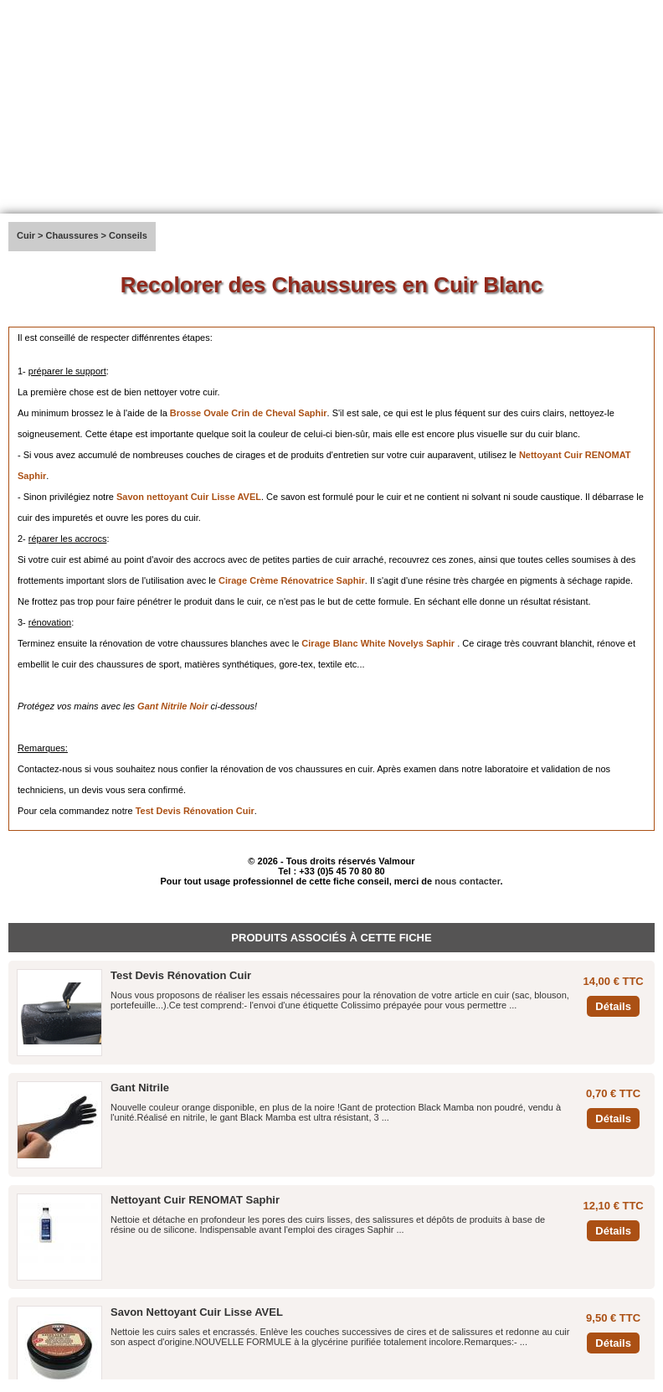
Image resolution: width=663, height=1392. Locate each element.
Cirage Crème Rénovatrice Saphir (291, 580)
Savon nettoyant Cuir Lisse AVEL (188, 497)
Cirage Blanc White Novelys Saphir (378, 643)
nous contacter (467, 881)
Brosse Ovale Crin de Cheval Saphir (248, 413)
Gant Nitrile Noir (172, 706)
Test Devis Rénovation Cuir (195, 811)
